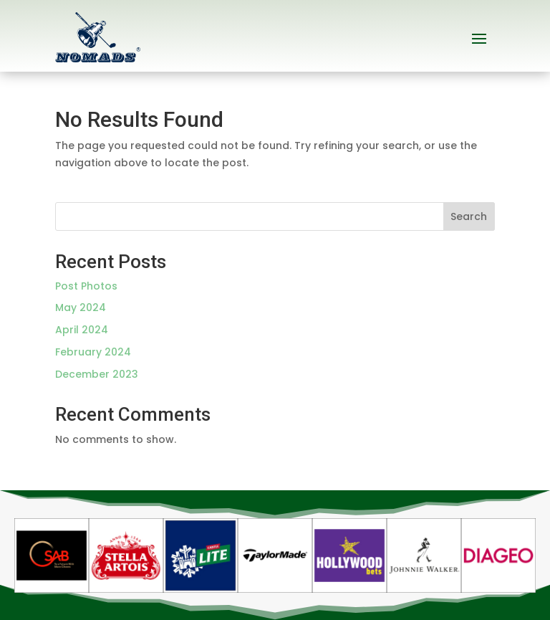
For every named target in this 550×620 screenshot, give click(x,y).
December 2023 (96, 374)
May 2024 (80, 307)
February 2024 (93, 352)
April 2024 (81, 330)
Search (468, 216)
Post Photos (86, 286)
